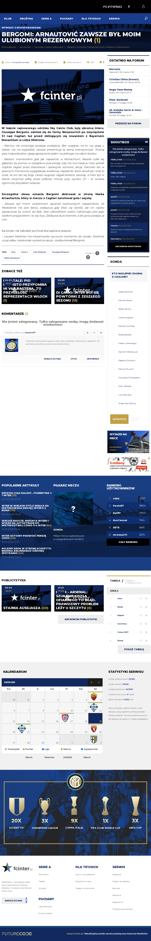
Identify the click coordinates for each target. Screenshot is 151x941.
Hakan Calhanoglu (127, 343)
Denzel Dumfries (126, 326)
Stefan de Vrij (124, 309)
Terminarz (44, 874)
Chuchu (114, 226)
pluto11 (114, 197)
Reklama (117, 895)
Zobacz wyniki (135, 419)
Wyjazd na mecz (84, 881)
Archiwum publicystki (81, 619)
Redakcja (117, 874)
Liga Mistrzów (45, 906)
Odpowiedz (93, 359)
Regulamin (118, 902)
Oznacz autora (52, 359)
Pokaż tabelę (134, 649)
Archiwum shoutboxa (128, 246)
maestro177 (30, 333)
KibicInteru (116, 239)
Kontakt (116, 888)
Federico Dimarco (126, 360)
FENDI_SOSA (116, 160)
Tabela (42, 881)
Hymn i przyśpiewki (85, 874)
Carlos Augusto (125, 317)
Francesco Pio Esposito (129, 377)
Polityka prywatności (123, 909)
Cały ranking (128, 542)
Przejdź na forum (128, 123)
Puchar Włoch (45, 913)
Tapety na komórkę (85, 888)
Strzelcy (42, 888)
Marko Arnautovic (12, 258)
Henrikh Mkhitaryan (128, 352)
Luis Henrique (124, 395)
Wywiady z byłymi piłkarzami (21, 27)
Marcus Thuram (126, 369)
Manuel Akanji (125, 300)
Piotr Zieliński (124, 386)
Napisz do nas (13, 900)
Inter (13, 252)
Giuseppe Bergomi (60, 252)
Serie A (24, 252)
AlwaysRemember (20, 62)
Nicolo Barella (124, 334)
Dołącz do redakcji (121, 881)
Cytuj (74, 359)
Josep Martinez (125, 292)
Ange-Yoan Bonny (127, 403)
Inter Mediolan (39, 252)
